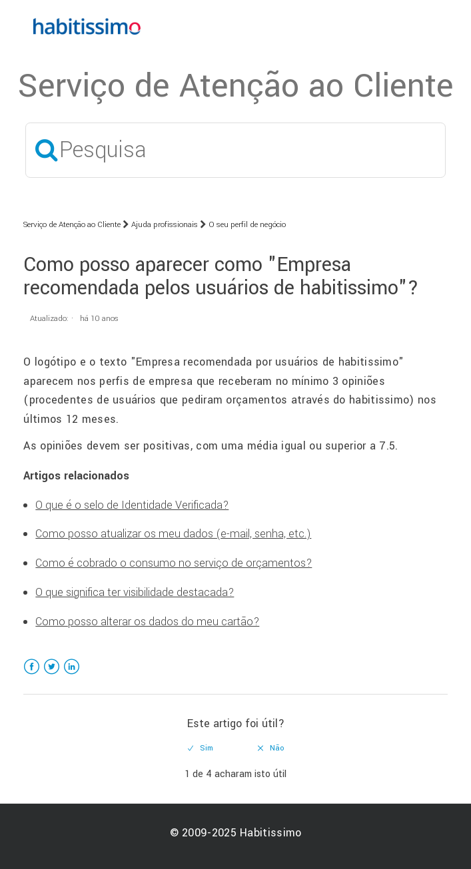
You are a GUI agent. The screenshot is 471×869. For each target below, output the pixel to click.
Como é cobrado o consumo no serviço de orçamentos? (173, 563)
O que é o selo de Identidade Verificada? (132, 505)
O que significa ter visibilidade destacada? (134, 592)
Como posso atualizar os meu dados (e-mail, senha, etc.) (173, 533)
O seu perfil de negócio (247, 224)
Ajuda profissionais (164, 224)
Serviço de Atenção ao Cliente (72, 224)
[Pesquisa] (235, 150)
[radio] (201, 748)
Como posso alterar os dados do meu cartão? (147, 621)
